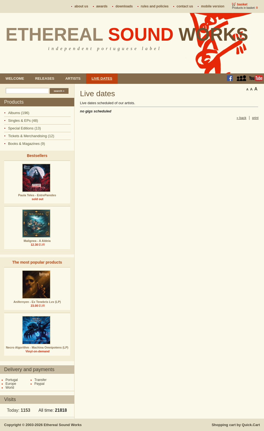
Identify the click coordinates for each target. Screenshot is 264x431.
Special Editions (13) (24, 128)
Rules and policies (155, 6)
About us (81, 6)
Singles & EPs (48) (23, 120)
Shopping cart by (236, 425)
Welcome (15, 78)
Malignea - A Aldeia (37, 240)
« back (241, 118)
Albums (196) (18, 113)
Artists (72, 78)
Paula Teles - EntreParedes (37, 195)
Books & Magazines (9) (26, 144)
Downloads (124, 6)
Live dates (102, 78)
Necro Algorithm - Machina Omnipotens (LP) (37, 347)
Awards (102, 6)
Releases (44, 78)
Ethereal (127, 34)
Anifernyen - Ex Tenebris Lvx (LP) (37, 301)
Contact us (185, 6)
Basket (242, 4)
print (255, 118)
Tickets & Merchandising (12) (31, 136)
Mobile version (212, 6)
